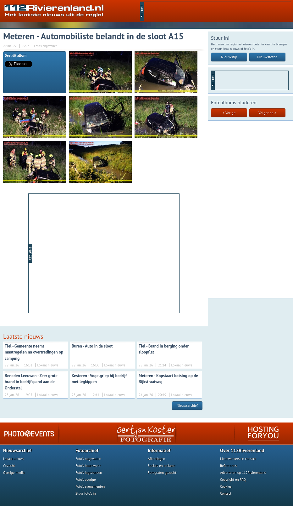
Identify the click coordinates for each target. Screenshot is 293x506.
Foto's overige (85, 479)
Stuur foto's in (85, 493)
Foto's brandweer (88, 465)
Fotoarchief (86, 450)
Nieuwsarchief (187, 405)
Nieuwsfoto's (267, 57)
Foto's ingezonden (88, 472)
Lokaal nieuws (13, 459)
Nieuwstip (229, 57)
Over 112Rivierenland (242, 450)
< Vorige (229, 112)
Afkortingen (156, 459)
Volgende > (267, 112)
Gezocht (9, 465)
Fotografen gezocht (162, 472)
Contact (225, 493)
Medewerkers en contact (238, 459)
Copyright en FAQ (233, 479)
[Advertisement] (217, 11)
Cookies (225, 486)
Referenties (228, 465)
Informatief (159, 450)
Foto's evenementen (90, 486)
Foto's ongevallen (88, 459)
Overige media (14, 472)
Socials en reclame (161, 465)
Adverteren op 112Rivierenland (243, 472)
